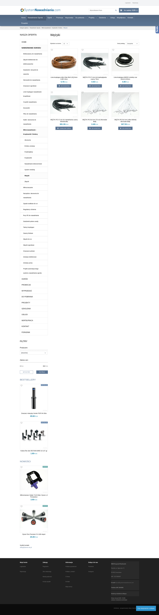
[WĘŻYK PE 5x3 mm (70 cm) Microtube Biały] (95, 123)
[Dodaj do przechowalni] (51, 52)
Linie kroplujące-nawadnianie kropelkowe (32, 96)
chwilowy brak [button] (64, 130)
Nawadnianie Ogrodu (35, 20)
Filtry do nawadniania (30, 116)
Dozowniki (26, 110)
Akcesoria (28, 142)
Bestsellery (28, 382)
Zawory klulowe (28, 235)
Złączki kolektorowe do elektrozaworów (30, 64)
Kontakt (130, 20)
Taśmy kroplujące (28, 229)
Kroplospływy (29, 154)
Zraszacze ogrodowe (29, 88)
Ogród (49, 20)
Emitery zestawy (30, 148)
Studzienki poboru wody (30, 223)
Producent (24, 350)
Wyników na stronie (55, 45)
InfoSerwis (116, 608)
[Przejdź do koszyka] (131, 11)
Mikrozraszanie (28, 189)
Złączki (27, 183)
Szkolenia (102, 20)
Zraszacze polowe (29, 253)
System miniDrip (30, 172)
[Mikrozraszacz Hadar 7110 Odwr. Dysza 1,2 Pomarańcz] (34, 498)
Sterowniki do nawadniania (31, 82)
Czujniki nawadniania (30, 104)
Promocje (59, 20)
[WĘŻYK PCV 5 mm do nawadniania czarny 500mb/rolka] (64, 123)
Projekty (92, 20)
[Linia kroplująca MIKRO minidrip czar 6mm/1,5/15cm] (125, 80)
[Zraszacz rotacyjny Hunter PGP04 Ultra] (34, 415)
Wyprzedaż (69, 20)
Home (23, 20)
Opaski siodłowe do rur (30, 205)
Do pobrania (79, 20)
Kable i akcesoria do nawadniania (29, 124)
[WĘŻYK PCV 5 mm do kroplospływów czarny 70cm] (95, 80)
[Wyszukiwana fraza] (99, 11)
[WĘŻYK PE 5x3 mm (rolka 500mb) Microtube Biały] (125, 123)
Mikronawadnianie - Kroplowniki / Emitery (30, 134)
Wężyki (27, 177)
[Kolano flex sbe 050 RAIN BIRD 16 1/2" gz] (33, 453)
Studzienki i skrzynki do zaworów (30, 74)
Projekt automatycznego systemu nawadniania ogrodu (32, 273)
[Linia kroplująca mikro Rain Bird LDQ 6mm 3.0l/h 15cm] (64, 80)
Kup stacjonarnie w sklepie (146, 608)
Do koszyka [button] (64, 88)
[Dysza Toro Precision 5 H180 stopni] (33, 536)
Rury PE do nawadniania (31, 217)
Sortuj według (121, 45)
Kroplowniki (28, 160)
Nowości (25, 463)
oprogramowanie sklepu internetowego (129, 608)
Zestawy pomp (27, 265)
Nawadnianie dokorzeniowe (33, 166)
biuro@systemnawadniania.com (125, 582)
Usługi (112, 20)
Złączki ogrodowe (28, 247)
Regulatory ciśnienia (29, 211)
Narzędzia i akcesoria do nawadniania (31, 198)
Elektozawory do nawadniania (32, 56)
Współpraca (121, 20)
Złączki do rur (27, 241)
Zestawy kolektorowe (30, 259)
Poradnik (24, 25)
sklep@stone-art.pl (26, 549)
